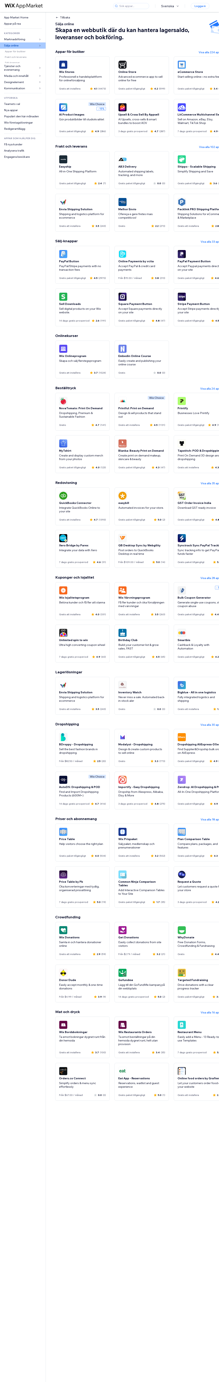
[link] (23, 17)
